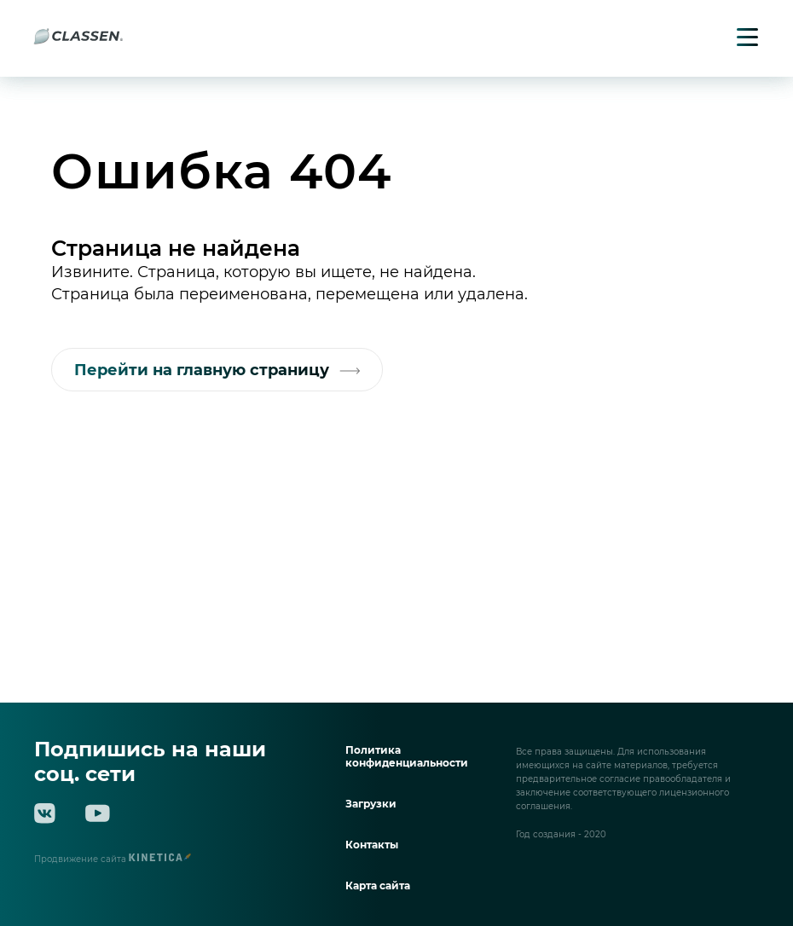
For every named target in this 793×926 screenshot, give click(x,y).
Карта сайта (377, 885)
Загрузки (370, 803)
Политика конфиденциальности (406, 756)
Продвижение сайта (112, 859)
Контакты (371, 844)
